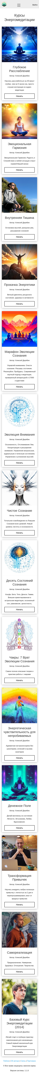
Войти (34, 5)
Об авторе (15, 1061)
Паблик (6, 1061)
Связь (23, 1061)
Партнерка (31, 1061)
